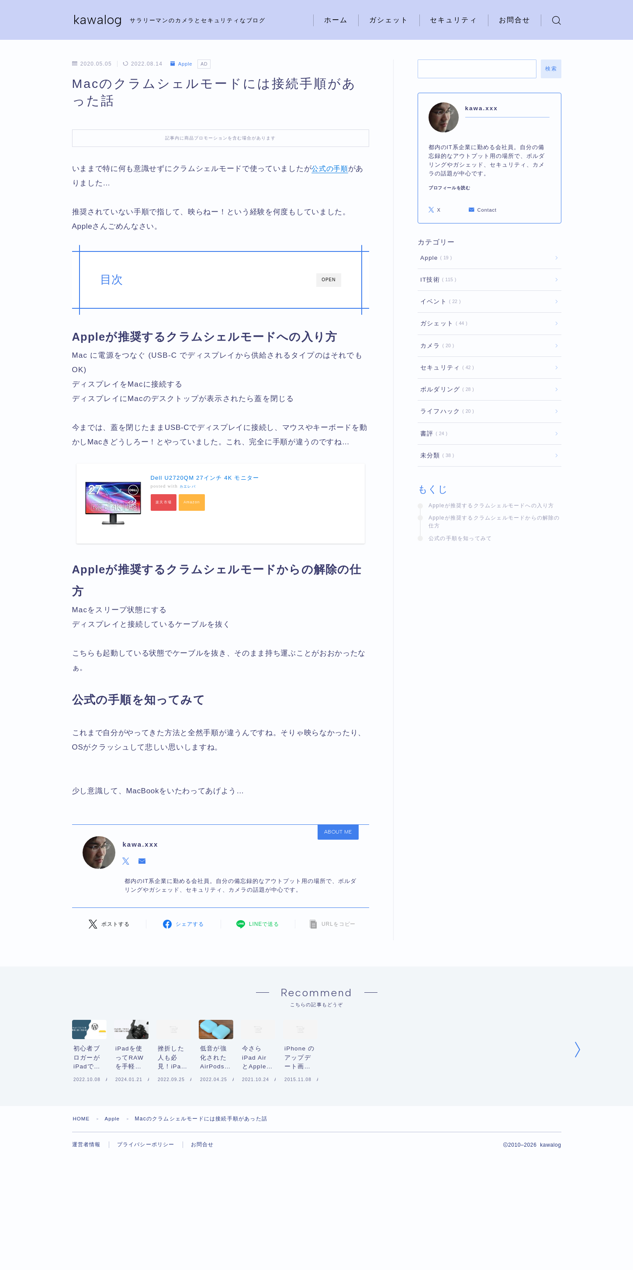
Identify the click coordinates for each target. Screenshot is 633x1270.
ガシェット (389, 20)
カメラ (435, 345)
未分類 (435, 455)
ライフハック (445, 411)
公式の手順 (330, 168)
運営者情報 (86, 1179)
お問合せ (514, 20)
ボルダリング (445, 389)
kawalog (98, 20)
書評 (432, 433)
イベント (438, 301)
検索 (551, 68)
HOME (82, 1153)
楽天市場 (164, 503)
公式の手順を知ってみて (460, 538)
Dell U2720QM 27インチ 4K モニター (205, 478)
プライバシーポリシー (146, 1179)
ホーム (336, 20)
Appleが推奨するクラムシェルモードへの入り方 (491, 505)
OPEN (329, 279)
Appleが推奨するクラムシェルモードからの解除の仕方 (494, 522)
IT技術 (436, 279)
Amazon (192, 503)
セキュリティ (453, 20)
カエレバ (188, 486)
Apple (182, 63)
